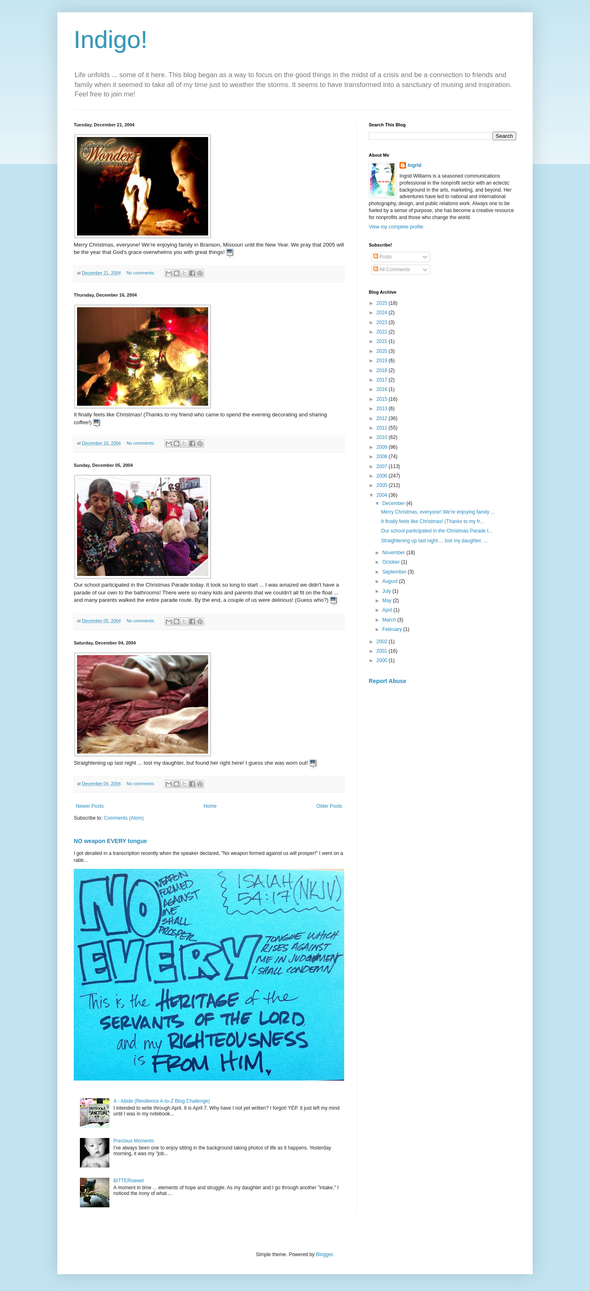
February (392, 629)
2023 (383, 322)
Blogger (324, 1254)
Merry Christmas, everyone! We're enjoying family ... (438, 512)
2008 (383, 456)
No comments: (142, 272)
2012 (383, 418)
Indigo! (111, 39)
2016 (383, 389)
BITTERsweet (128, 1181)
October (391, 562)
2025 (383, 303)
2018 (383, 370)
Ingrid (414, 165)
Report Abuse (387, 681)
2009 (383, 447)
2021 (383, 341)
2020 (383, 351)
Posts (382, 257)
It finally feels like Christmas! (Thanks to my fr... (432, 521)
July (387, 591)
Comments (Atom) (123, 818)
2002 (383, 641)
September (395, 572)
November (394, 552)
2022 (383, 332)
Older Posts (329, 806)
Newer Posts (90, 806)
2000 (383, 660)
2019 (383, 360)
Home (210, 806)
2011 (383, 428)
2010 (383, 437)
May (387, 600)
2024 (383, 312)
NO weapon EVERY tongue (110, 841)
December (394, 503)
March (389, 620)
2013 (383, 408)
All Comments (391, 269)
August (390, 581)
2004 (383, 495)
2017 (383, 380)
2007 (383, 466)
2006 (383, 476)
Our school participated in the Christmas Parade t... (436, 531)
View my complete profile (396, 227)
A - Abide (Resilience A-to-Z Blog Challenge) (161, 1101)
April (387, 610)
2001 (383, 651)
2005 (383, 485)
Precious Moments (133, 1141)
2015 (383, 399)
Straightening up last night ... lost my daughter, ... (434, 541)
